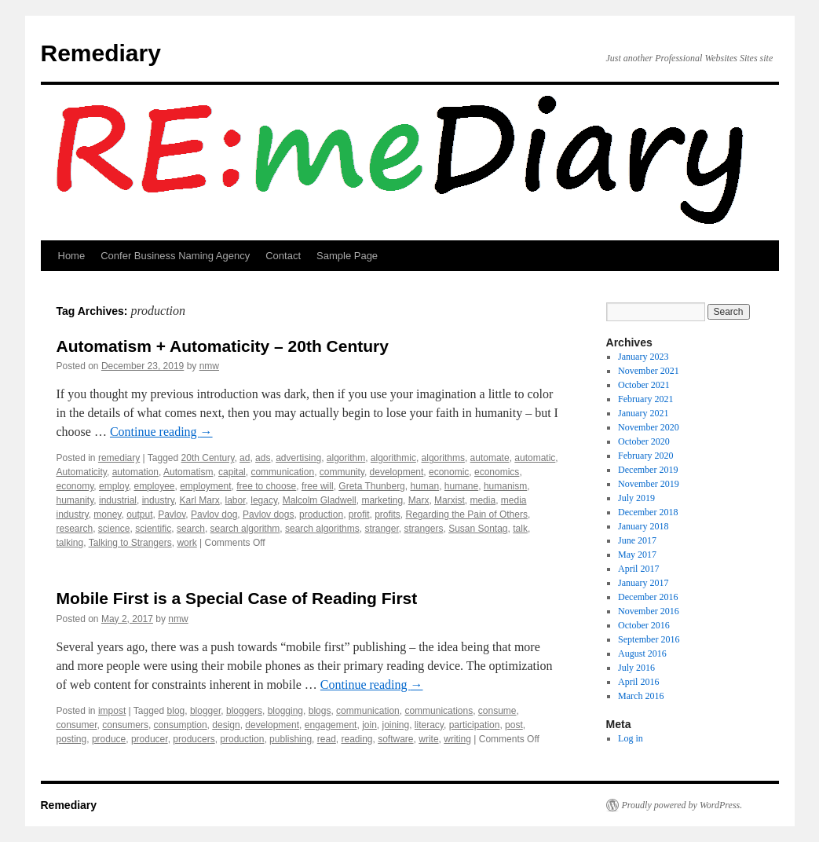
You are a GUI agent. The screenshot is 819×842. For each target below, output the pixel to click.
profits (387, 514)
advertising (298, 457)
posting (72, 739)
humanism (505, 486)
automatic (534, 457)
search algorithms (322, 528)
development (397, 472)
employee (153, 486)
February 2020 (645, 455)
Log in (630, 738)
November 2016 (648, 611)
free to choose (266, 486)
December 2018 (648, 512)
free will (318, 486)
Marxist (449, 500)
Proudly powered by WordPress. (682, 805)
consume (497, 710)
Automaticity (82, 472)
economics (496, 472)
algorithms (443, 457)
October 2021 (644, 384)
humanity (75, 500)
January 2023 (643, 356)
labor (235, 500)
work (186, 542)
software (395, 739)
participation (474, 724)
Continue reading (161, 431)
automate (490, 457)
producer (149, 739)
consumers (125, 724)
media (482, 500)
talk (520, 528)
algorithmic (393, 457)
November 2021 (648, 370)
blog (176, 710)
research (75, 528)
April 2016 (638, 681)
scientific (153, 528)
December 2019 (648, 469)
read (326, 739)
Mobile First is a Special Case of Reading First (237, 598)
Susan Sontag (477, 528)
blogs (320, 710)
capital (232, 472)
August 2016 (642, 653)
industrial (118, 500)
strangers (423, 528)
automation (135, 472)
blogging (285, 710)
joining (395, 724)
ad (244, 457)
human (424, 486)
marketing (382, 500)
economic (449, 472)
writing (457, 739)
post (514, 724)
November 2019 (648, 483)
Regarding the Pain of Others (467, 514)
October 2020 (644, 441)
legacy (263, 500)
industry (158, 500)
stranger (381, 528)
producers (193, 739)
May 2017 (637, 554)
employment (205, 486)
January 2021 (643, 413)
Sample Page (347, 256)
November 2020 (648, 427)
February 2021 (645, 399)
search (191, 528)
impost (112, 710)
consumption (180, 724)
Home (72, 256)
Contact (283, 256)
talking (70, 542)
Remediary (101, 53)
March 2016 (641, 695)
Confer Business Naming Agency (175, 256)
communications (438, 710)
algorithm (346, 457)
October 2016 (644, 625)
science (114, 528)
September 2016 (648, 639)
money (107, 514)
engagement (331, 724)
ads (262, 457)
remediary (119, 457)
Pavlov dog (214, 514)
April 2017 (638, 568)
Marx (419, 500)
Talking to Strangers (130, 542)
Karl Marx (200, 500)
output (139, 514)
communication (282, 472)
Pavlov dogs (268, 514)
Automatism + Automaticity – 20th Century (223, 346)
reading (356, 739)
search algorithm (245, 528)
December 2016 (648, 596)
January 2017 (643, 582)
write (428, 739)
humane (461, 486)
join (369, 724)
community (342, 472)
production (321, 514)
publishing (290, 739)
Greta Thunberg (371, 486)
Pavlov (171, 514)
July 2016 (636, 667)
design (225, 724)
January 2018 (643, 526)
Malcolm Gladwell (319, 500)
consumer (77, 724)
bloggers (244, 710)
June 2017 (637, 540)
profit (359, 514)
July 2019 (636, 497)
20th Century (208, 457)
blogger (205, 710)
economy (75, 486)
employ (114, 486)
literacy (429, 724)
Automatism (188, 472)
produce (109, 739)
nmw (209, 366)
